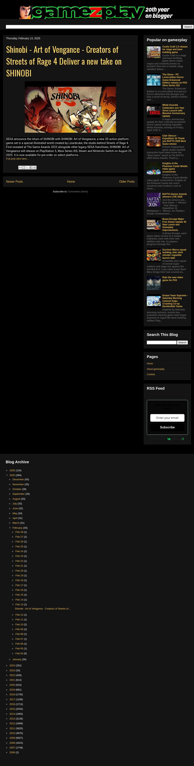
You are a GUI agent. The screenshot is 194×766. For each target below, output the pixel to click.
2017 (13, 699)
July (15, 503)
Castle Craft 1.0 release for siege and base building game (175, 49)
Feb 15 (19, 594)
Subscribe (167, 427)
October (17, 489)
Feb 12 (19, 614)
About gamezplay (156, 369)
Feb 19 (19, 575)
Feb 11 (19, 619)
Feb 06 (19, 643)
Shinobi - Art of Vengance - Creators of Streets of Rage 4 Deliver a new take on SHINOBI (64, 61)
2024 (13, 665)
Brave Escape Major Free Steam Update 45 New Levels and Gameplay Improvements (174, 224)
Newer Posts (14, 181)
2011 (13, 728)
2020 (13, 684)
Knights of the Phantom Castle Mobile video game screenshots (175, 167)
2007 (13, 747)
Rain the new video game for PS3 (172, 278)
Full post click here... (17, 158)
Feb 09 (19, 629)
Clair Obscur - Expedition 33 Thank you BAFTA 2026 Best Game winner (174, 139)
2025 (13, 475)
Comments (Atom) (78, 191)
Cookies (151, 374)
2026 (13, 470)
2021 (13, 679)
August (17, 498)
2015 (13, 708)
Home (71, 181)
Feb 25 (19, 546)
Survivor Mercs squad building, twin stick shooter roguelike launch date (174, 253)
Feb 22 (19, 561)
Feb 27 (19, 536)
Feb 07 (19, 639)
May (15, 513)
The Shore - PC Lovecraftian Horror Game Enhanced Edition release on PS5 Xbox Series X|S (174, 80)
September (19, 493)
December (19, 479)
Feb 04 (19, 653)
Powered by (167, 438)
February (18, 527)
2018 (13, 694)
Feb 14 (19, 599)
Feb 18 (19, 580)
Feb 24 (19, 551)
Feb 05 (19, 648)
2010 (13, 733)
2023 (13, 670)
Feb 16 (19, 590)
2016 (13, 704)
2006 (13, 752)
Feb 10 (19, 624)
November (19, 484)
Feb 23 (19, 556)
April (15, 518)
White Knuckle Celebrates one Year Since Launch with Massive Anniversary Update (173, 110)
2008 (13, 742)
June (16, 508)
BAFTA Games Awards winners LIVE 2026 (174, 195)
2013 (13, 718)
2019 (13, 689)
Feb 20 (19, 570)
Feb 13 (19, 604)
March (16, 522)
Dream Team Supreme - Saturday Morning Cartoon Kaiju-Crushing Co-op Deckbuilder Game (175, 301)
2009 (13, 737)
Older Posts (127, 181)
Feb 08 (19, 634)
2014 (13, 713)
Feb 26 (19, 541)
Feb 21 (19, 565)
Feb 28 (19, 532)
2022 (13, 675)
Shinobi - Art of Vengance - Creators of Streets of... (43, 608)
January (17, 659)
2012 (13, 723)
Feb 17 (19, 585)
